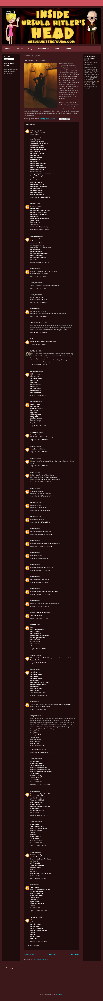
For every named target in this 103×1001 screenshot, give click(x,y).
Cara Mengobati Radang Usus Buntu (42, 567)
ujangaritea (34, 502)
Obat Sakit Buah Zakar (37, 449)
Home (7, 49)
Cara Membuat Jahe (37, 519)
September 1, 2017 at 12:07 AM (40, 482)
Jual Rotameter (35, 741)
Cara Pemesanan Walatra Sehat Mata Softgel (51, 461)
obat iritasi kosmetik (36, 360)
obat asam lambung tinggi (52, 360)
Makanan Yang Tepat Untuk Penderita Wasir (44, 603)
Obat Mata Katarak (36, 491)
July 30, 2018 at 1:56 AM (38, 709)
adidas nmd (34, 371)
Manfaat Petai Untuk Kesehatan (40, 493)
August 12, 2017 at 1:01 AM (39, 440)
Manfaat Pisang (35, 505)
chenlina (33, 203)
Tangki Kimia (34, 737)
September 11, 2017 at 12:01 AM (41, 534)
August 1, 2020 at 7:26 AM (38, 941)
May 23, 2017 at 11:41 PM (38, 302)
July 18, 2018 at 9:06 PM (38, 663)
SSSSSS (33, 624)
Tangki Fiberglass (36, 733)
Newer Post (29, 955)
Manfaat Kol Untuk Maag (38, 507)
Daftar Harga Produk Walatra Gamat (42, 475)
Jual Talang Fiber (36, 739)
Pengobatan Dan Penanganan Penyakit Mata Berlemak (48, 313)
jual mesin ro (34, 743)
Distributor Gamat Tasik (38, 613)
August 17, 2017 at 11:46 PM (39, 452)
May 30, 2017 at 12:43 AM (38, 332)
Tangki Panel (34, 731)
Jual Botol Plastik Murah (38, 749)
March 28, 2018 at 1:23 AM (39, 618)
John (32, 128)
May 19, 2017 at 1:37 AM (38, 288)
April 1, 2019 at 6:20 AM (38, 845)
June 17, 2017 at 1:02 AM (38, 365)
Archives (19, 49)
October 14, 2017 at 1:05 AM (39, 582)
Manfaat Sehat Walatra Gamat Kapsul (42, 437)
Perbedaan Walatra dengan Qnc (40, 531)
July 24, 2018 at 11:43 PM (38, 695)
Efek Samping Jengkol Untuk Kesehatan (43, 477)
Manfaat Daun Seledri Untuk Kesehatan (43, 342)
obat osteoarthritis (36, 323)
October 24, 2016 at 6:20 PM (39, 229)
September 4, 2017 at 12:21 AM (40, 510)
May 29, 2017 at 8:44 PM (38, 316)
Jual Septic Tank (35, 735)
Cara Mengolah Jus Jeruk (38, 299)
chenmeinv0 (34, 236)
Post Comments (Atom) (40, 959)
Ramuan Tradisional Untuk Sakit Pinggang (44, 271)
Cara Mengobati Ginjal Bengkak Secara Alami (45, 543)
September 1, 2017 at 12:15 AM (40, 496)
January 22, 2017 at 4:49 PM (39, 262)
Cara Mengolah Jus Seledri (39, 273)
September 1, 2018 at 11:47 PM (40, 752)
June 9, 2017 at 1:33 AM (38, 344)
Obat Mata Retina (36, 555)
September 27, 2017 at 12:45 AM (41, 546)
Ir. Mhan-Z (33, 351)
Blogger (60, 994)
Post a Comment (33, 945)
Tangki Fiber (34, 716)
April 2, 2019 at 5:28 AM (38, 878)
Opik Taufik (34, 432)
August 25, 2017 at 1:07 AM (39, 466)
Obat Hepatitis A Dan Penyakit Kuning (55, 330)
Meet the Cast (43, 49)
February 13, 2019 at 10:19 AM (40, 785)
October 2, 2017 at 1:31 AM (39, 558)
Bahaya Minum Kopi (36, 297)
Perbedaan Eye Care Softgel (39, 579)
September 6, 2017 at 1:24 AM (40, 522)
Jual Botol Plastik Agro (37, 745)
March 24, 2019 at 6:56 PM (39, 815)
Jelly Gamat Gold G (36, 615)
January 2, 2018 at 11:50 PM (39, 606)
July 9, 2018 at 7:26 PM (38, 649)
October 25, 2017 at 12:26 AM (40, 594)
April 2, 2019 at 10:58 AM (38, 910)
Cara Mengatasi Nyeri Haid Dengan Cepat (44, 591)
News (57, 49)
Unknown (33, 268)
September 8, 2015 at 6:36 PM (40, 197)
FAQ (30, 49)
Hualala (33, 791)
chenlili (32, 669)
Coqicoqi (33, 852)
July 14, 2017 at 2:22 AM (38, 395)
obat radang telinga (44, 362)
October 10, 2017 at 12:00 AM (40, 570)
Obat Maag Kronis (54, 285)
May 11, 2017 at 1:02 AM (38, 276)
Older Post (74, 955)
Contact (68, 49)
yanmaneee (34, 917)
